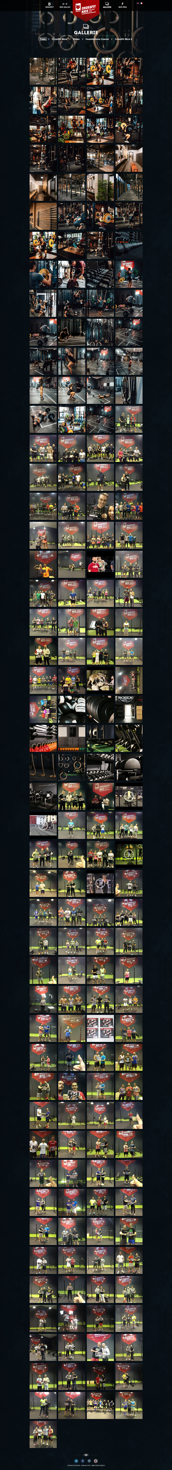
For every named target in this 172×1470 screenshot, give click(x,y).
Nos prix (123, 5)
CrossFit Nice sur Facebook (83, 1461)
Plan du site (85, 1465)
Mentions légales (98, 1465)
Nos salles (65, 5)
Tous (43, 39)
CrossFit (49, 5)
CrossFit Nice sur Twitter (76, 1461)
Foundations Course (97, 39)
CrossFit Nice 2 (123, 39)
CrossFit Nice (59, 39)
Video (76, 39)
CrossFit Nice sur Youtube (96, 1461)
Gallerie (107, 5)
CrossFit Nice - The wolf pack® (86, 11)
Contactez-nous (73, 1465)
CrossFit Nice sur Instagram (89, 1461)
